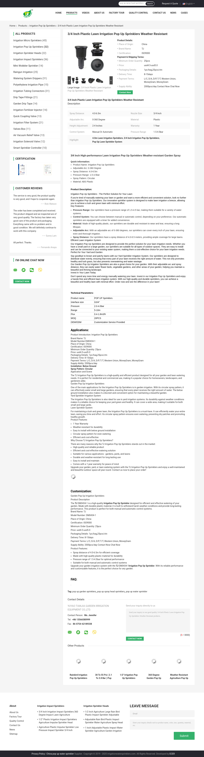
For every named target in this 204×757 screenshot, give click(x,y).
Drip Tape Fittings (23, 97)
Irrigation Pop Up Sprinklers (42, 25)
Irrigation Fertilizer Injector (27, 109)
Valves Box (19, 128)
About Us (99, 13)
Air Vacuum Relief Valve (26, 135)
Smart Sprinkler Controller (27, 147)
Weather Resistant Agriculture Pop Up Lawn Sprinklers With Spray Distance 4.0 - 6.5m (179, 676)
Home (59, 13)
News (173, 13)
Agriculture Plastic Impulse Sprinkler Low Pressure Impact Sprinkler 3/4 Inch (59, 728)
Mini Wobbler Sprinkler (25, 65)
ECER (172, 754)
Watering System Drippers (27, 78)
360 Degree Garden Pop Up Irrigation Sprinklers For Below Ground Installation (154, 676)
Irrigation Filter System (25, 122)
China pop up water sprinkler (60, 754)
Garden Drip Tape (22, 103)
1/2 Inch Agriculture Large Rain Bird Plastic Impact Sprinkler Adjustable (102, 713)
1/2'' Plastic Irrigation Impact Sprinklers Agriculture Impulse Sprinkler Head (58, 721)
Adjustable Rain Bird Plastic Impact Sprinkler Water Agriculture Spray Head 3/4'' (104, 721)
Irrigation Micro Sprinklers (27, 40)
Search (150, 4)
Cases (184, 13)
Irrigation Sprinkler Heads (27, 53)
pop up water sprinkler (136, 591)
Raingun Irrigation (23, 72)
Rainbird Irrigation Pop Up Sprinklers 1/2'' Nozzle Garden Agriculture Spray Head (78, 676)
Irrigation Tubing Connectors (29, 91)
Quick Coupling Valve (25, 116)
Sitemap (14, 734)
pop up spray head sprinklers (111, 591)
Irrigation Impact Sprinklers (28, 59)
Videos (85, 13)
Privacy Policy (38, 754)
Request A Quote (170, 3)
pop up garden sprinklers (84, 591)
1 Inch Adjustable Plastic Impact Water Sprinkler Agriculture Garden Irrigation (104, 729)
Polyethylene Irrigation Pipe (28, 84)
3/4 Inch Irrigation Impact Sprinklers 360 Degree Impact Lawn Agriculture (58, 713)
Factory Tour (116, 13)
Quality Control (138, 13)
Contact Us (159, 13)
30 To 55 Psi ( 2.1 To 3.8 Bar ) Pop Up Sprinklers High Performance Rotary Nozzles (104, 676)
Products (71, 13)
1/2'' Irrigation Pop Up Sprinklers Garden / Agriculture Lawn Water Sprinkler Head (129, 676)
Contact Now (125, 92)
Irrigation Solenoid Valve (26, 141)
